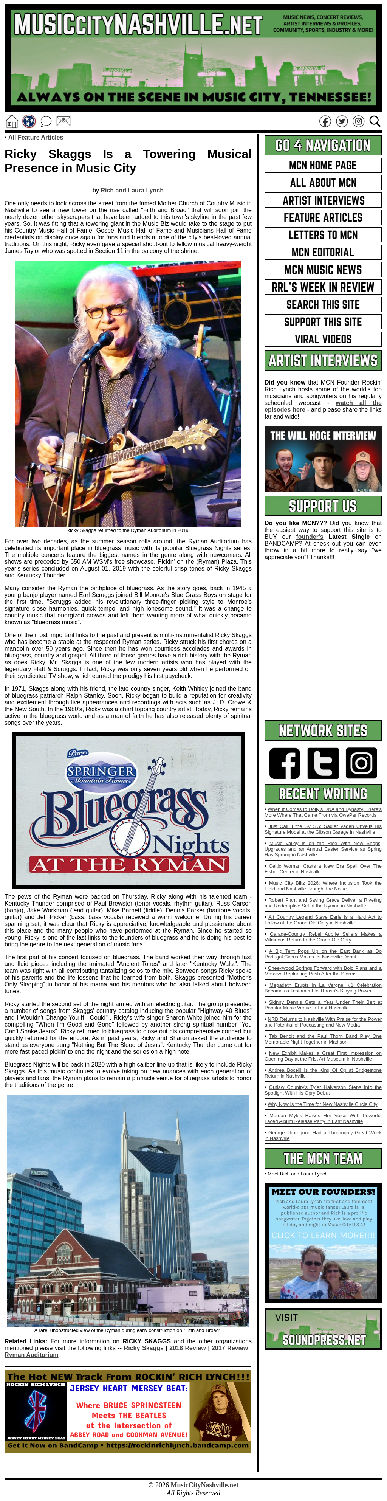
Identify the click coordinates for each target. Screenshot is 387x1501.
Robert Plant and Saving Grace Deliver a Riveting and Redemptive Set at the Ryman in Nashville (323, 903)
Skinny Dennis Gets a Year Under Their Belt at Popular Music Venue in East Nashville (323, 1005)
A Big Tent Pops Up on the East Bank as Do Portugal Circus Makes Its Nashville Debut (323, 954)
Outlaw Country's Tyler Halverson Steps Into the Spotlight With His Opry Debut (323, 1090)
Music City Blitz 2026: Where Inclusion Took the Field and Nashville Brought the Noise (323, 886)
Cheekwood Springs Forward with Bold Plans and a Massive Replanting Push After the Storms (323, 971)
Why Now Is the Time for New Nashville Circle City (322, 1104)
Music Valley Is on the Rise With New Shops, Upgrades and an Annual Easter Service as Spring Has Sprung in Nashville (323, 848)
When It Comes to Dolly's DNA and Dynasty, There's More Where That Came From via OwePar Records (323, 812)
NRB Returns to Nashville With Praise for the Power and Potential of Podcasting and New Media (323, 1022)
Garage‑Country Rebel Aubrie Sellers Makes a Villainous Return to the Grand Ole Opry (323, 937)
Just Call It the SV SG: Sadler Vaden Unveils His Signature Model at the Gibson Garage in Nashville (323, 829)
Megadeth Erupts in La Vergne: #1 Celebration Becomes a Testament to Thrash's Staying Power (323, 988)
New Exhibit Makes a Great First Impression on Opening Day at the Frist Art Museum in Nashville (323, 1056)
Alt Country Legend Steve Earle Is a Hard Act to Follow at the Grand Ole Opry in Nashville (323, 920)
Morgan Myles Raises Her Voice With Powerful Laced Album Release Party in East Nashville (323, 1118)
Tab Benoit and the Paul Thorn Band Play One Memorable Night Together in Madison (323, 1039)
